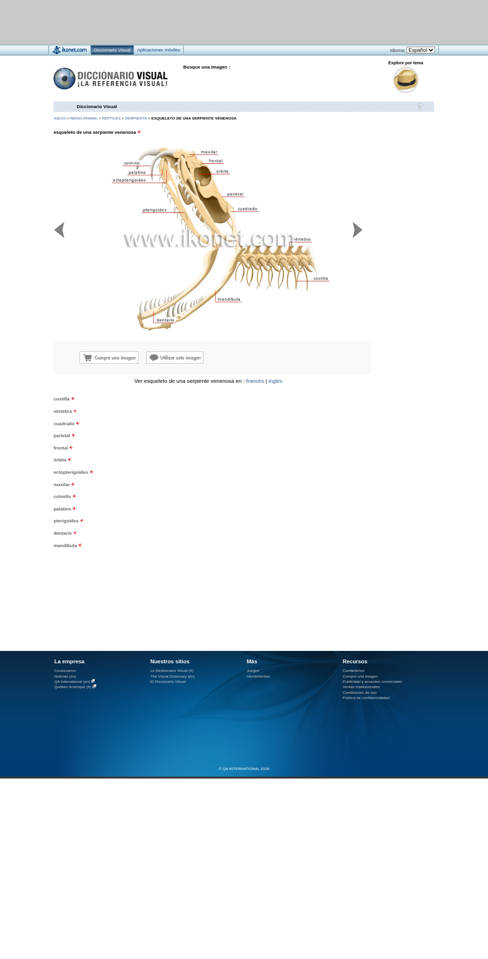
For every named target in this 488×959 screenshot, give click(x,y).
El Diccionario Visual (167, 681)
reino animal (83, 118)
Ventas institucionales (361, 687)
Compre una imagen (360, 676)
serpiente (136, 118)
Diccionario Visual (97, 106)
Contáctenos (354, 671)
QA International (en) (72, 681)
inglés (275, 381)
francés (255, 381)
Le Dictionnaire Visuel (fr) (171, 671)
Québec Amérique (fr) (73, 687)
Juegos (253, 671)
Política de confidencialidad (366, 698)
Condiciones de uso (359, 692)
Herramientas (258, 676)
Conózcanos (65, 671)
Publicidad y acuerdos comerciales (372, 681)
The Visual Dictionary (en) (172, 676)
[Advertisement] (215, 21)
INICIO (60, 118)
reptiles (111, 118)
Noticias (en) (65, 676)
